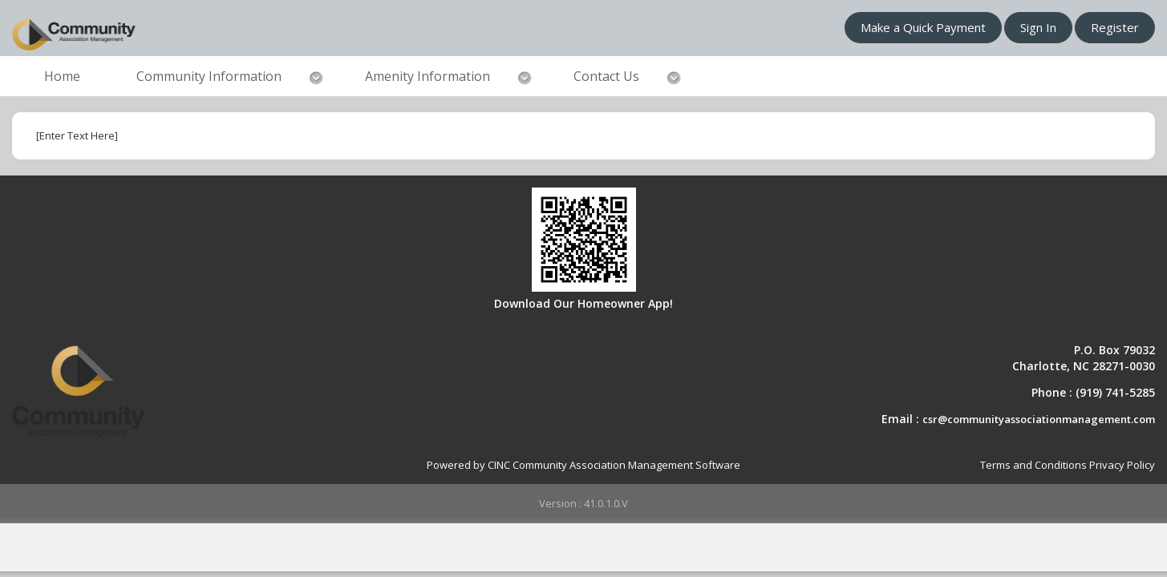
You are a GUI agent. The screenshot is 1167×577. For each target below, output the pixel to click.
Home (62, 76)
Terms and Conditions (1033, 465)
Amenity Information (427, 76)
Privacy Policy (1122, 465)
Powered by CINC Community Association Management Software (583, 465)
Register (1115, 27)
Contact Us (606, 76)
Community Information (209, 76)
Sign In (1038, 27)
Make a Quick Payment (923, 27)
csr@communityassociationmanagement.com (1038, 419)
